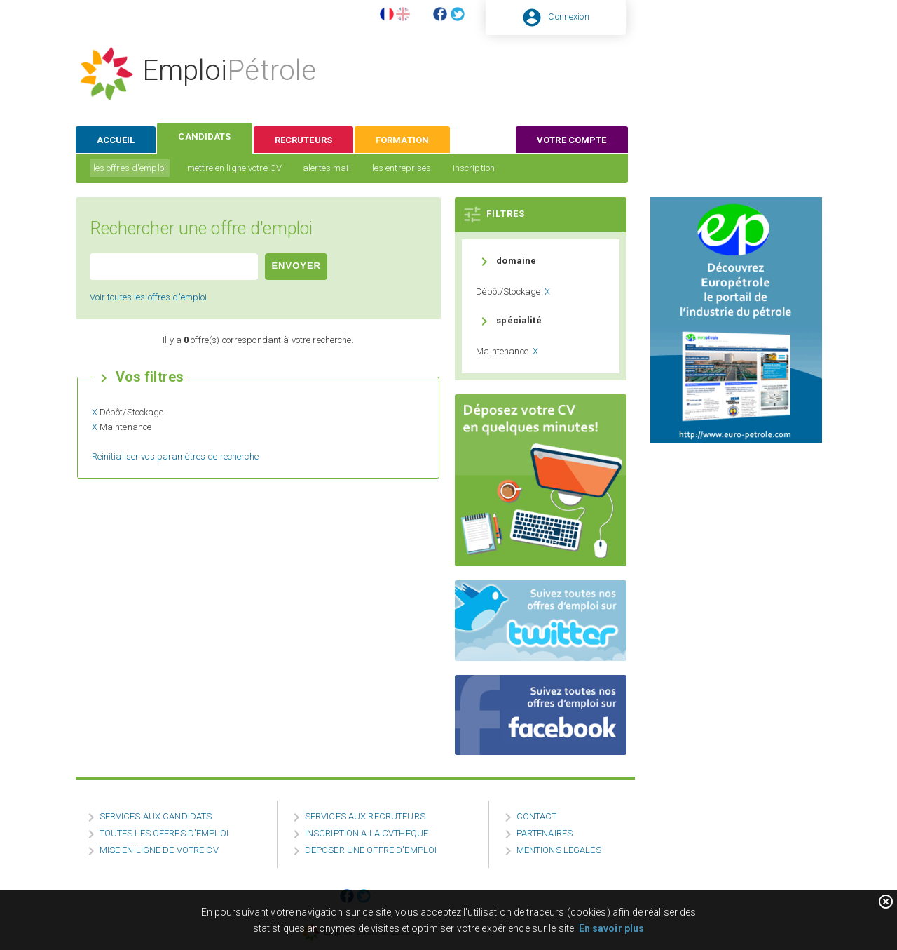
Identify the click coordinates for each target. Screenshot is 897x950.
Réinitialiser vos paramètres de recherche (175, 456)
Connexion (568, 16)
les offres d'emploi (129, 168)
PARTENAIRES (544, 833)
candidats (204, 136)
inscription (474, 168)
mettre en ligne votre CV (234, 168)
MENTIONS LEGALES (558, 850)
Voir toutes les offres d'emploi (148, 297)
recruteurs (303, 140)
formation (402, 140)
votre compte (572, 140)
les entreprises (402, 168)
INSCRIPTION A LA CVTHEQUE (366, 833)
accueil (116, 140)
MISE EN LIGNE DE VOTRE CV (159, 850)
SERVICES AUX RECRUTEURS (365, 816)
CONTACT (536, 816)
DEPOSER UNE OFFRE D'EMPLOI (371, 850)
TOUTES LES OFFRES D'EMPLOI (164, 833)
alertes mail (327, 168)
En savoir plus (612, 928)
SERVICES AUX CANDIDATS (156, 816)
